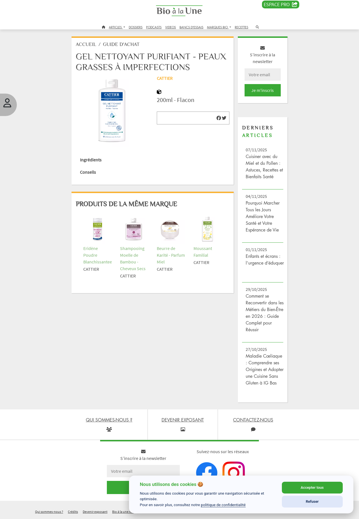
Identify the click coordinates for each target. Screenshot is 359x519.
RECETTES (241, 27)
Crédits (73, 511)
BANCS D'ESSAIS (191, 27)
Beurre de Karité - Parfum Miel (171, 255)
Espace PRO (281, 4)
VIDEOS (170, 27)
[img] (219, 118)
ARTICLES (116, 27)
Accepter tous (312, 487)
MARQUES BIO (218, 27)
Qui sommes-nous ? (49, 511)
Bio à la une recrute (125, 511)
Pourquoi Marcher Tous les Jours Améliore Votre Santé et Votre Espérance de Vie (263, 216)
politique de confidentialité (223, 504)
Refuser (312, 501)
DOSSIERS (135, 27)
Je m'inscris (262, 90)
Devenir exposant (95, 511)
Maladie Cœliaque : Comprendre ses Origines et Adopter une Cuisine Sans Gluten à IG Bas (265, 369)
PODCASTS (154, 27)
